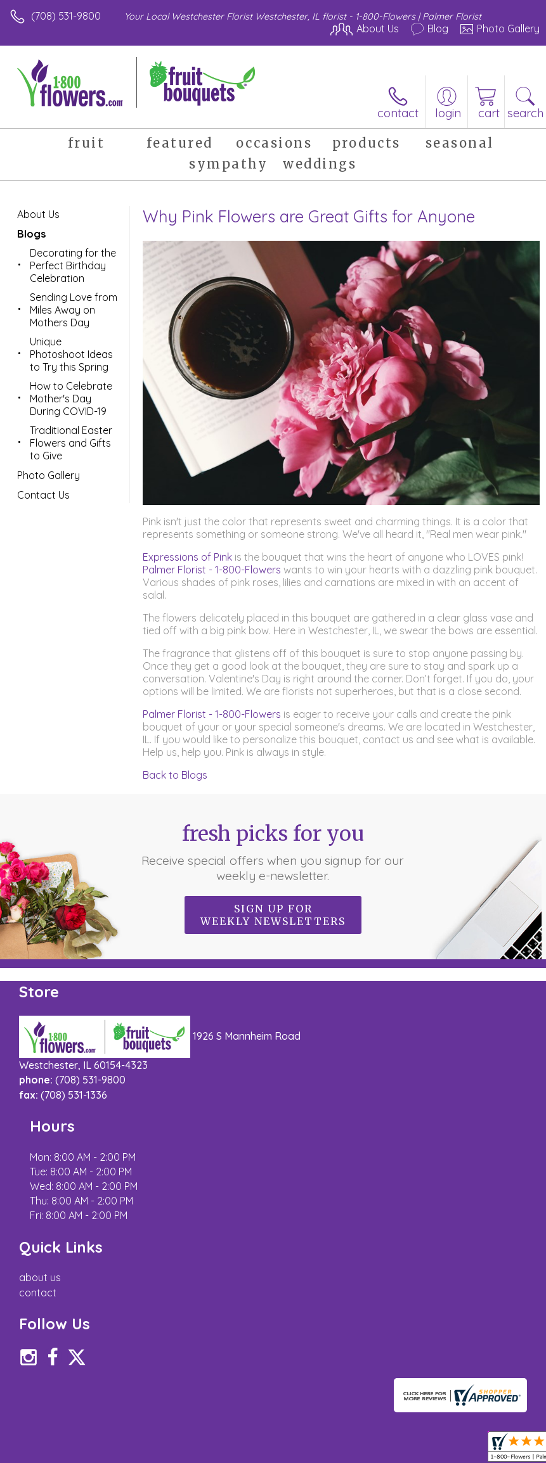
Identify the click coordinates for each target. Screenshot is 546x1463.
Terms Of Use (47, 1430)
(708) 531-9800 (66, 16)
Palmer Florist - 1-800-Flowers (212, 569)
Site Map (291, 1430)
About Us (38, 214)
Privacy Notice (122, 1430)
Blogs (31, 233)
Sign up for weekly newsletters (273, 915)
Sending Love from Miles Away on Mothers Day (73, 310)
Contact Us (43, 495)
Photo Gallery (48, 475)
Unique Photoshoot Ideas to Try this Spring (71, 354)
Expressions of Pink (187, 557)
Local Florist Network (213, 1430)
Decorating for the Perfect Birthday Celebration (73, 265)
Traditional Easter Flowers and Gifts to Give (71, 443)
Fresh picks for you (273, 852)
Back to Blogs (175, 775)
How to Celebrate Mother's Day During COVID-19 (71, 399)
